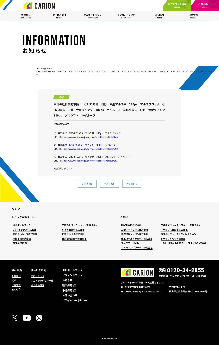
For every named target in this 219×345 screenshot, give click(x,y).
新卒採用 (69, 285)
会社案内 (17, 270)
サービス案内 (38, 270)
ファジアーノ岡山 (130, 243)
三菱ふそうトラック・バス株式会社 (80, 225)
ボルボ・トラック (22, 225)
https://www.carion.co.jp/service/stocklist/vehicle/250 (89, 165)
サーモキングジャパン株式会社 (137, 247)
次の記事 (130, 185)
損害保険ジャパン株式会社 (134, 234)
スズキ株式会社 (20, 243)
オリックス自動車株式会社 (174, 229)
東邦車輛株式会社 (22, 238)
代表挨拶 (16, 285)
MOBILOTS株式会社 (131, 225)
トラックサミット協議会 (173, 238)
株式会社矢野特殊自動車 (74, 238)
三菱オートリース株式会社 (134, 229)
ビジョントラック (72, 275)
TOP (38, 68)
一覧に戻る (109, 185)
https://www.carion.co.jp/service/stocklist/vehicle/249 (89, 153)
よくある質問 (37, 285)
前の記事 (88, 185)
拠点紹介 (16, 289)
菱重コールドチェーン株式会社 (136, 238)
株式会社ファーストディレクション (178, 234)
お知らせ (46, 68)
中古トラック (37, 276)
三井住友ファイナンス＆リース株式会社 (181, 225)
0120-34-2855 (185, 270)
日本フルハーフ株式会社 (25, 234)
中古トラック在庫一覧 (42, 280)
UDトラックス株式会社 (24, 229)
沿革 (14, 280)
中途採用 (69, 290)
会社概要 (16, 276)
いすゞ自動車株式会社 (73, 229)
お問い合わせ (69, 295)
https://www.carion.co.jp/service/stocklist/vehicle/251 (89, 176)
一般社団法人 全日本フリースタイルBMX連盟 (183, 243)
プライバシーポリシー (74, 300)
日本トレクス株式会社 (73, 234)
